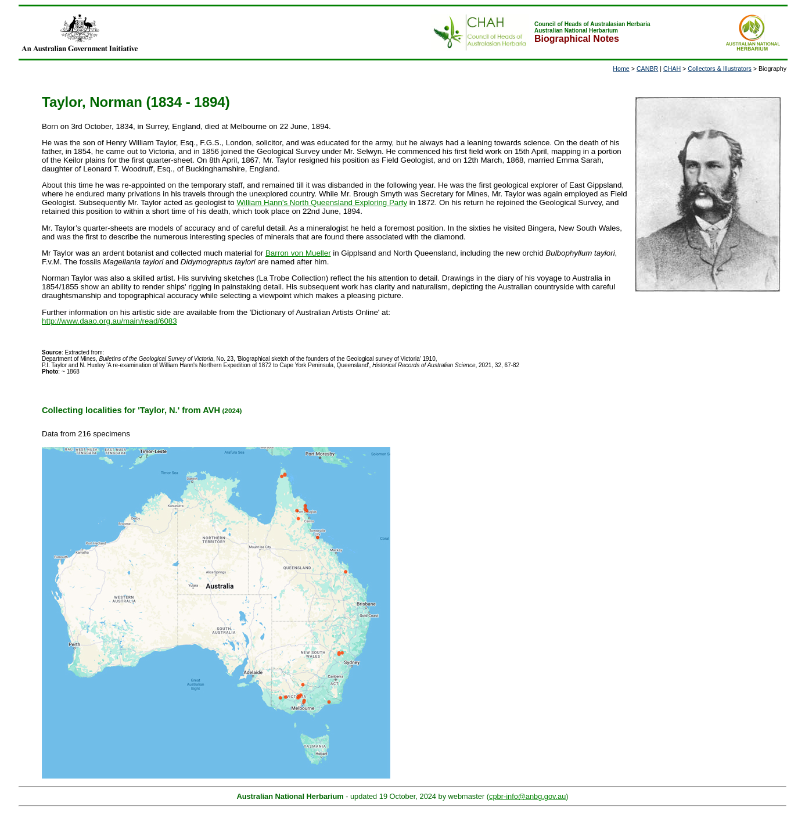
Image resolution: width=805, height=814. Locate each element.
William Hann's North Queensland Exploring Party (321, 202)
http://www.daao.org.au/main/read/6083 (109, 321)
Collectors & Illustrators (720, 68)
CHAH (672, 68)
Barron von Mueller (298, 253)
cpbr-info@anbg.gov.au (527, 796)
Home (621, 68)
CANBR (647, 68)
